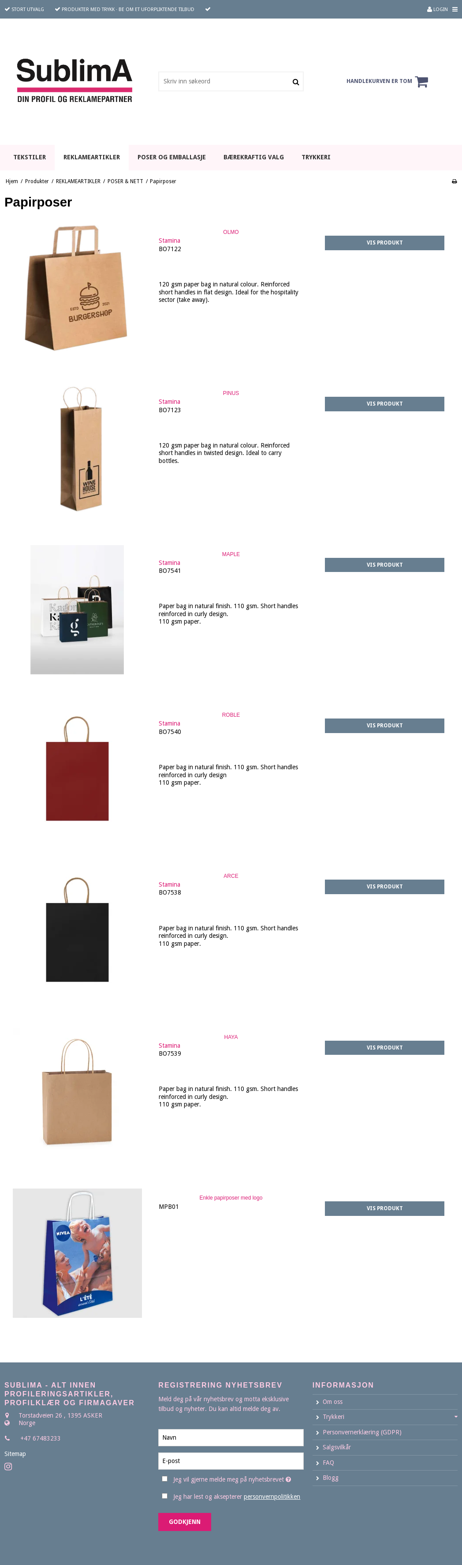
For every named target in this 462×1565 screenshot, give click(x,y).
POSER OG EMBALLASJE (172, 157)
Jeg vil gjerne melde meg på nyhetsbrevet (238, 1478)
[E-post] (230, 1460)
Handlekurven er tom (388, 82)
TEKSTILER (29, 157)
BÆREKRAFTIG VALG (254, 157)
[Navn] (230, 1437)
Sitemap (15, 1453)
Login (437, 9)
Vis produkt (385, 243)
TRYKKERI (316, 157)
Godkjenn (185, 1521)
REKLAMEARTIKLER (91, 157)
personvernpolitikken (272, 1496)
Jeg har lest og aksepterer (236, 1496)
